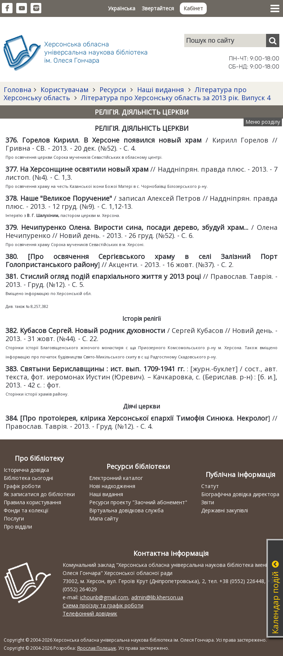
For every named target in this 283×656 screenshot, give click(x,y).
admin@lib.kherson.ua (157, 597)
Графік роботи (22, 486)
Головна (17, 89)
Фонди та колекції (26, 510)
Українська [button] (121, 8)
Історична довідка (26, 469)
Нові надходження (112, 486)
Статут (210, 486)
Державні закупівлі (224, 510)
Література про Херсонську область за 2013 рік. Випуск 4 (174, 97)
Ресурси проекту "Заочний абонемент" (138, 502)
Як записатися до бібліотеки (39, 494)
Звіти (207, 502)
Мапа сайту (103, 518)
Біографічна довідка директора (240, 494)
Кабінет (193, 8)
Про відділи (18, 526)
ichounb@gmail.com (104, 597)
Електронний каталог (116, 477)
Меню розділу (262, 121)
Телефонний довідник (90, 613)
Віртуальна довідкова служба (126, 510)
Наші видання (160, 89)
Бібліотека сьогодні (28, 477)
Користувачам (64, 89)
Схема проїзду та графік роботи (103, 605)
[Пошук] (272, 40)
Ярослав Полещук (96, 648)
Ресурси (113, 89)
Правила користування (32, 502)
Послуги (14, 518)
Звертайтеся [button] (158, 8)
